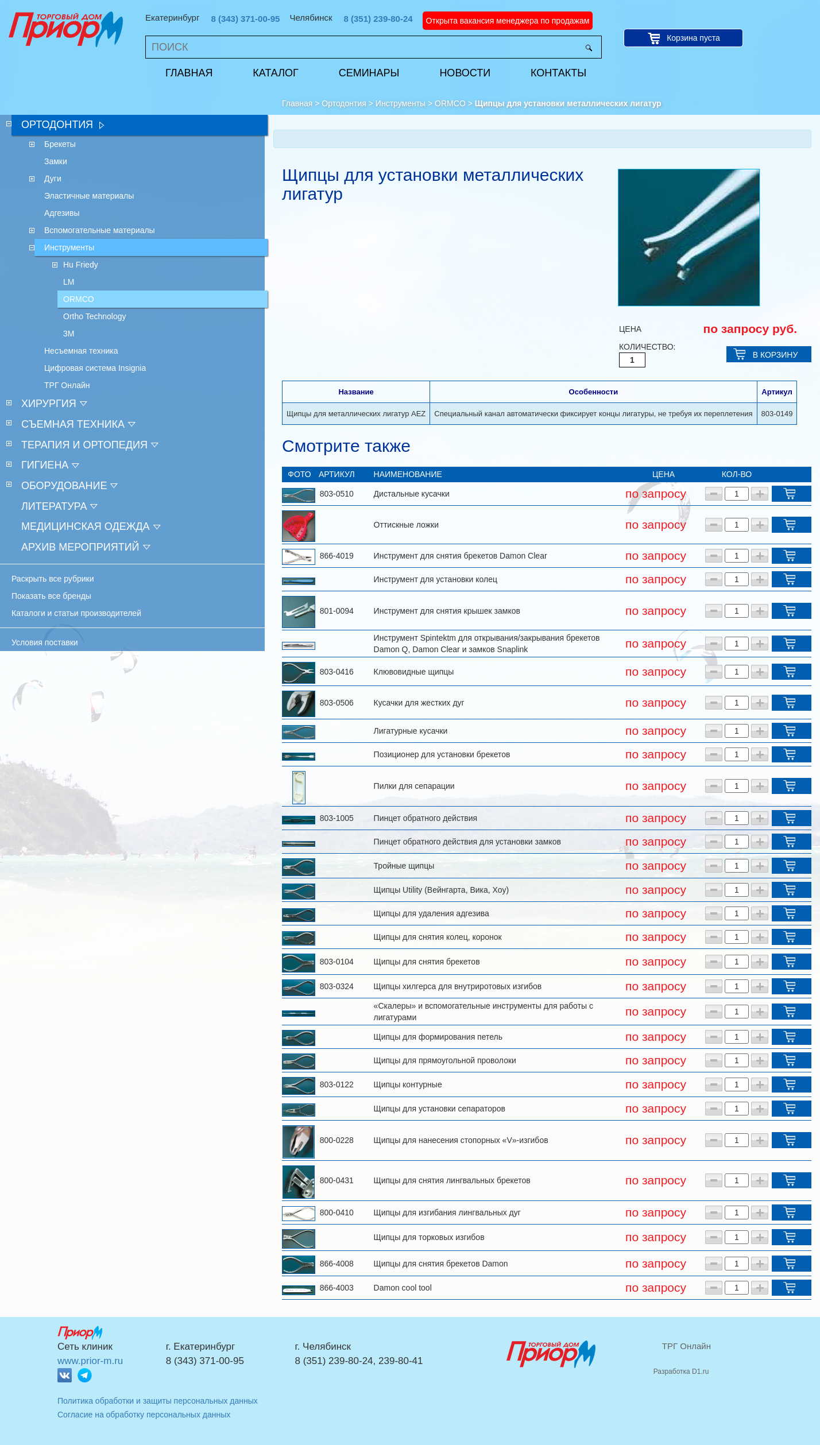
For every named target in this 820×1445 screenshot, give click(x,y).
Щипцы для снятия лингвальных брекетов (452, 1180)
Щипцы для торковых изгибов (429, 1237)
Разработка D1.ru (681, 1371)
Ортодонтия (344, 103)
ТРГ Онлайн (686, 1346)
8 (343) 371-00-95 (245, 19)
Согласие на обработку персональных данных (143, 1414)
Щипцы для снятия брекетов (427, 961)
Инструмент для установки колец (435, 579)
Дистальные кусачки (412, 493)
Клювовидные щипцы (414, 671)
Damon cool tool (403, 1287)
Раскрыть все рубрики (52, 578)
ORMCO (450, 103)
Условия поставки (44, 642)
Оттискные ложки (406, 524)
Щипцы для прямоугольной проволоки (445, 1060)
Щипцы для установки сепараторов (439, 1108)
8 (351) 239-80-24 (378, 19)
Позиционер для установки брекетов (442, 754)
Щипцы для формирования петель (438, 1036)
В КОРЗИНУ (775, 354)
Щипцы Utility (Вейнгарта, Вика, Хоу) (441, 889)
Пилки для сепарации (414, 786)
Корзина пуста (693, 37)
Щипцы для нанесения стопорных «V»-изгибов (461, 1140)
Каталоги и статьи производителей (76, 613)
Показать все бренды (51, 596)
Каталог (275, 73)
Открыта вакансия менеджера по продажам (508, 20)
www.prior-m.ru (90, 1360)
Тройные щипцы (404, 865)
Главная (189, 73)
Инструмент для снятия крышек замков (447, 610)
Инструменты (401, 103)
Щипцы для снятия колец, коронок (438, 937)
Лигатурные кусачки (411, 730)
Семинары (369, 73)
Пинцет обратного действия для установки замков (467, 841)
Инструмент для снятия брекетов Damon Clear (460, 555)
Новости (464, 73)
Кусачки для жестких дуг (419, 702)
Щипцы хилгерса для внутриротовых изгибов (458, 986)
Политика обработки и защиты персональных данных (157, 1400)
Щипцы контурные (408, 1084)
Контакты (558, 73)
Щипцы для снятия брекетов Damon (441, 1263)
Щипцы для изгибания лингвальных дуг (447, 1212)
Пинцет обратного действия (426, 818)
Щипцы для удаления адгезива (431, 913)
